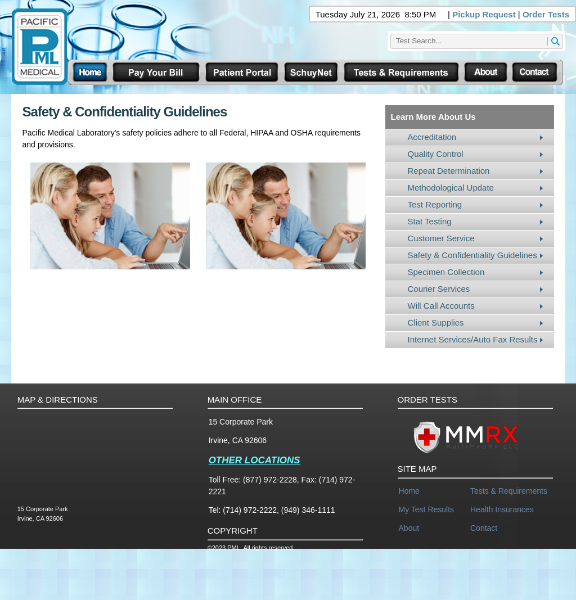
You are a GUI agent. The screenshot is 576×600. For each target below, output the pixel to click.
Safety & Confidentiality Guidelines (472, 255)
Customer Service (441, 238)
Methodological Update (451, 187)
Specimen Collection (446, 272)
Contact (483, 528)
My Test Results (426, 509)
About (409, 528)
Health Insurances (502, 509)
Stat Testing (430, 221)
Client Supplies (436, 322)
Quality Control (436, 154)
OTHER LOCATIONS (254, 460)
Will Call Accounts (441, 305)
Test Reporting (435, 204)
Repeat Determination (449, 170)
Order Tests (546, 14)
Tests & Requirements (508, 490)
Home (409, 490)
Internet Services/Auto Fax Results (473, 339)
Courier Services (439, 289)
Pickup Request (484, 14)
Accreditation (432, 137)
